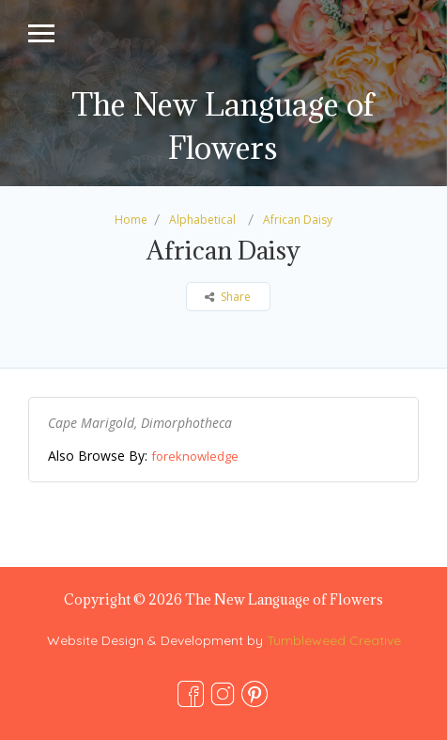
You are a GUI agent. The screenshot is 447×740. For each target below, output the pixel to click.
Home (131, 220)
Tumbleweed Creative (334, 640)
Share (228, 297)
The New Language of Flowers (223, 126)
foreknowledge (195, 456)
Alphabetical (202, 220)
